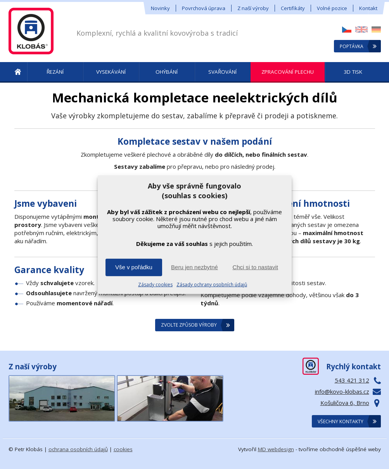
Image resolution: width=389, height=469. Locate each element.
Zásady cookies (155, 284)
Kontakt (368, 8)
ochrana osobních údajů (78, 449)
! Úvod (18, 72)
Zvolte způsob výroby (189, 325)
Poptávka (351, 46)
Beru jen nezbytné (194, 267)
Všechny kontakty (340, 421)
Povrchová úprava (203, 8)
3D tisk (353, 71)
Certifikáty (293, 8)
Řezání (55, 71)
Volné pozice (332, 8)
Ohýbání (167, 71)
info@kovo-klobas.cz (342, 391)
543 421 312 (352, 380)
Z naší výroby (253, 8)
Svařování (222, 71)
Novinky (160, 8)
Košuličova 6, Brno (344, 403)
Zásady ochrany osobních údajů (211, 284)
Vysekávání (111, 71)
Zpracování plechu (287, 71)
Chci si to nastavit (255, 267)
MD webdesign (276, 449)
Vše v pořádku (133, 267)
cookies (123, 449)
